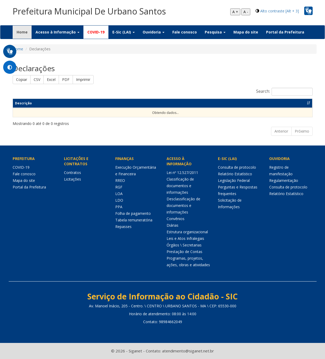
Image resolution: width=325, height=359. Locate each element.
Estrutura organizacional (187, 231)
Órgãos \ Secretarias (184, 245)
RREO (120, 180)
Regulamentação (283, 180)
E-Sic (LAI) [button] (123, 32)
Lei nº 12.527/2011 (182, 172)
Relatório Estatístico (235, 173)
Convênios (175, 218)
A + (235, 11)
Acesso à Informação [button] (57, 32)
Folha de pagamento (133, 213)
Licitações (72, 179)
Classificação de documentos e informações (180, 186)
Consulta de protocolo (237, 167)
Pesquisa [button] (215, 32)
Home (24, 32)
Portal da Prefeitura (285, 32)
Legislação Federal (234, 180)
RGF (118, 187)
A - (245, 11)
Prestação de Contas (184, 251)
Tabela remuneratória (133, 219)
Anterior (281, 131)
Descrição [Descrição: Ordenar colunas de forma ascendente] (23, 103)
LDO (119, 200)
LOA (119, 193)
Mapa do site (245, 32)
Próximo (302, 131)
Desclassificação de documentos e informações (183, 205)
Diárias (172, 225)
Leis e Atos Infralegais (185, 238)
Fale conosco (184, 32)
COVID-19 (95, 32)
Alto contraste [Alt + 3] (279, 10)
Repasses (123, 226)
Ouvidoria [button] (153, 32)
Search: (284, 92)
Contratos (72, 172)
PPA (118, 206)
